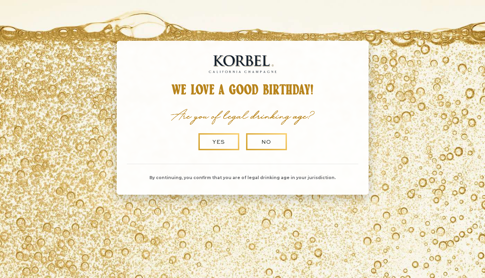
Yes (218, 141)
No (266, 141)
